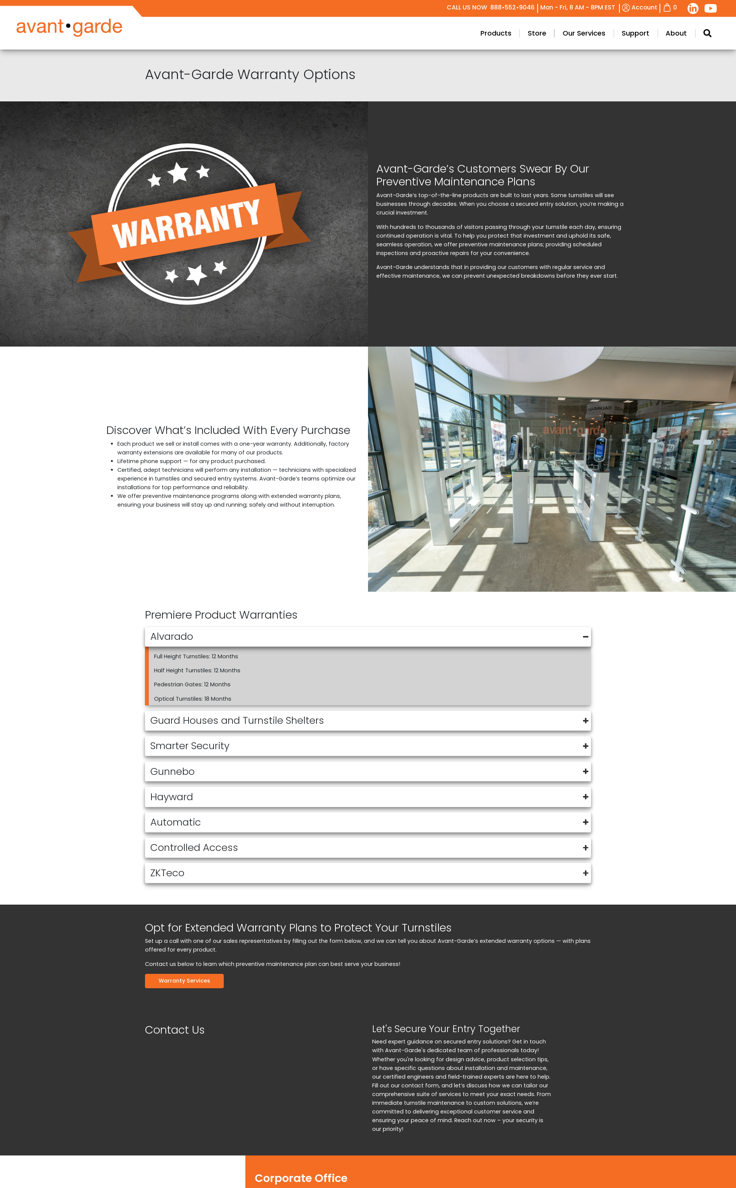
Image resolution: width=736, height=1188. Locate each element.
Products (709, 33)
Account (639, 7)
